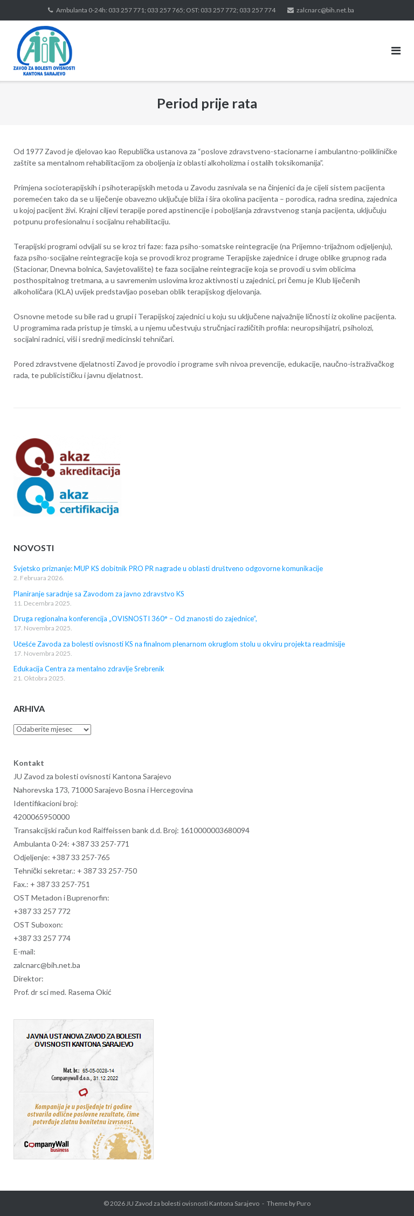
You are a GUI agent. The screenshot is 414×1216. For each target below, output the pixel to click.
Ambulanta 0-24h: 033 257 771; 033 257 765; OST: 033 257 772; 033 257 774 (165, 10)
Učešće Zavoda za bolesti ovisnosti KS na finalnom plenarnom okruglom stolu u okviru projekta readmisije (179, 644)
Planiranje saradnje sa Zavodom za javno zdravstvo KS (98, 593)
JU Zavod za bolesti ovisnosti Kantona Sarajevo (192, 1203)
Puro (303, 1203)
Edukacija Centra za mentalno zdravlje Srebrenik (88, 668)
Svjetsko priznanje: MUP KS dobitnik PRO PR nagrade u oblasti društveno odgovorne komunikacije (168, 568)
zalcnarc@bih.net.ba (325, 10)
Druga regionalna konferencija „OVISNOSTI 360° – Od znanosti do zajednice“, (135, 618)
